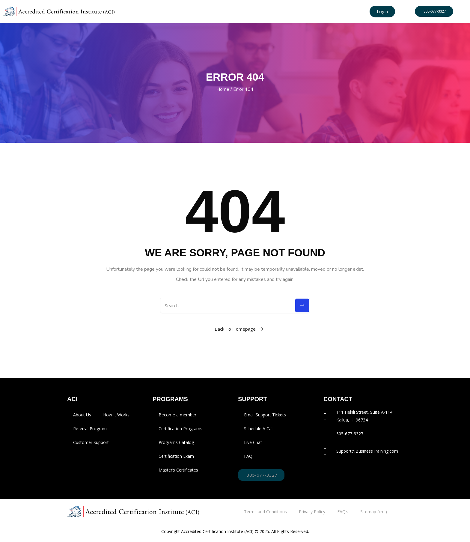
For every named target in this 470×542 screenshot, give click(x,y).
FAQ (248, 456)
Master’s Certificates (178, 470)
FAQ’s (342, 511)
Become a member (177, 415)
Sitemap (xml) (373, 511)
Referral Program (90, 428)
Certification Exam (176, 456)
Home (222, 89)
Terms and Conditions (265, 511)
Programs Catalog (176, 442)
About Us (82, 415)
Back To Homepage (235, 329)
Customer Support (91, 442)
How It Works (116, 415)
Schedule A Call (258, 428)
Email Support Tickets (265, 415)
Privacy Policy (312, 511)
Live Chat (253, 442)
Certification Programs (180, 428)
